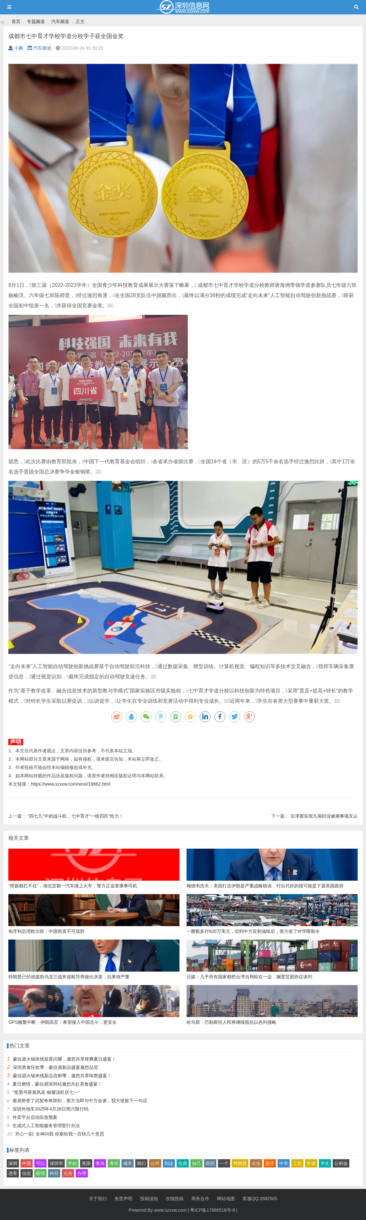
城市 (127, 1163)
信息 (26, 1173)
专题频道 (36, 21)
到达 (168, 1163)
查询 (100, 1163)
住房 (182, 1163)
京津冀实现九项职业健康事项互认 (324, 816)
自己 (196, 1163)
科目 (54, 1173)
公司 (155, 1163)
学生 (324, 1163)
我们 (141, 1163)
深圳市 (56, 1163)
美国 (86, 1163)
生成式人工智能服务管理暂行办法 (46, 1125)
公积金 (341, 1163)
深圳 (12, 1163)
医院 (210, 1163)
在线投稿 (175, 1198)
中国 (26, 1163)
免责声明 (123, 1198)
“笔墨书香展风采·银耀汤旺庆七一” (45, 1092)
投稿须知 (149, 1198)
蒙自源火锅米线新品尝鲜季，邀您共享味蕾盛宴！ (62, 1075)
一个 (224, 1163)
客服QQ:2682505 (260, 1198)
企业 (256, 1163)
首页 (16, 21)
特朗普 (240, 1163)
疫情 (40, 1173)
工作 (297, 1163)
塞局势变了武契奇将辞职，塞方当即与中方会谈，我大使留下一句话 (79, 1100)
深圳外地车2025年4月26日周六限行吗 (50, 1108)
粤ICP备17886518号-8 (212, 1210)
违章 (12, 1173)
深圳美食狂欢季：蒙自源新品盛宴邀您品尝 (55, 1067)
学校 (72, 1163)
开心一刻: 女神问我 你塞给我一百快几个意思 (59, 1133)
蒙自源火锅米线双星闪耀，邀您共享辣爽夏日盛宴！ (64, 1059)
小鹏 (15, 48)
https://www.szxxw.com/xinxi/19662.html (70, 784)
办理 (81, 1173)
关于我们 (98, 1198)
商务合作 (200, 1198)
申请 (311, 1163)
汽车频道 (60, 21)
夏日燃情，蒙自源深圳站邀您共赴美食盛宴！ (57, 1084)
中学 (283, 1163)
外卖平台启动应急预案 (34, 1117)
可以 (40, 1163)
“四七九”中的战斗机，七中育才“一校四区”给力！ (75, 816)
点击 (67, 1173)
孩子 (269, 1163)
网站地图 (226, 1198)
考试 (113, 1163)
